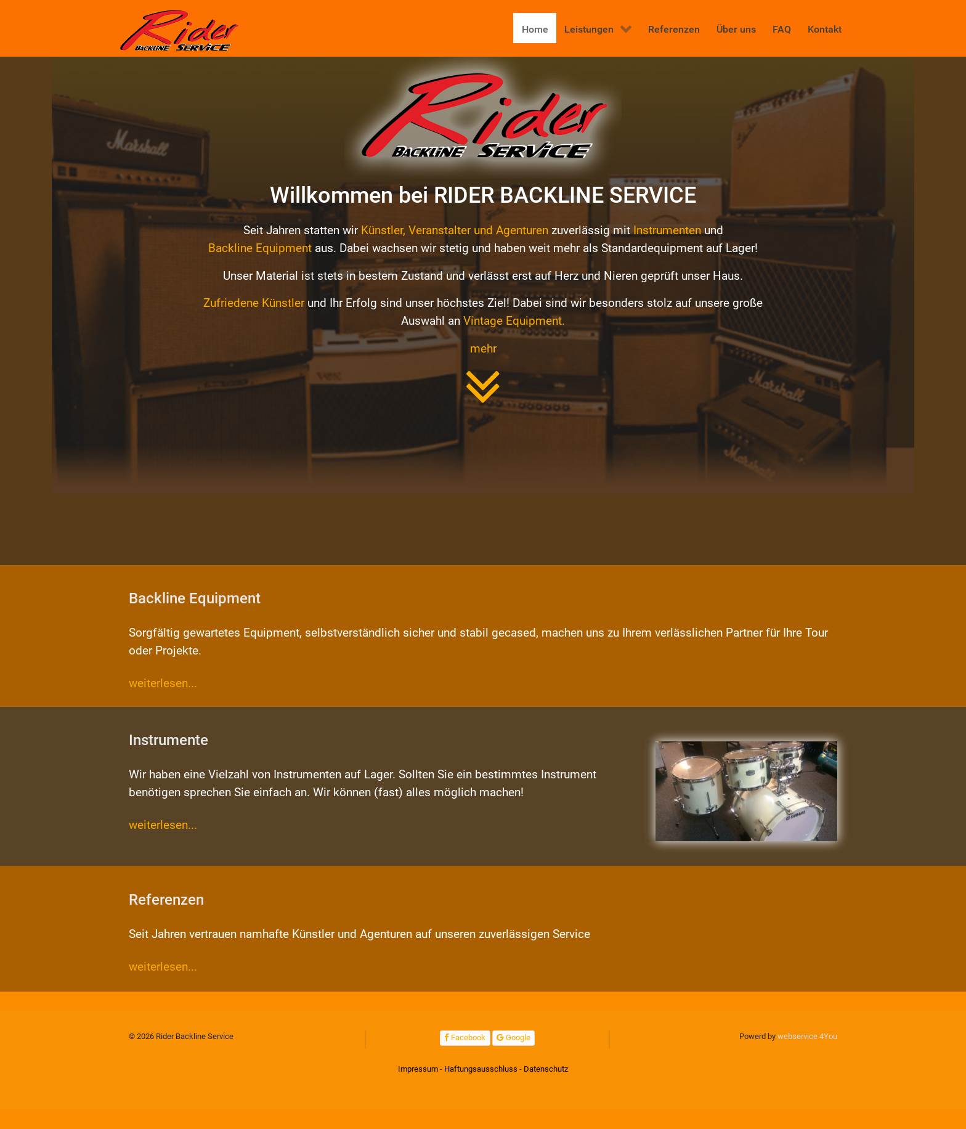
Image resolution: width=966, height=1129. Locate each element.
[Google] (513, 1038)
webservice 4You (807, 1036)
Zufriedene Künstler (253, 303)
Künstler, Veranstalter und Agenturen (454, 230)
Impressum (418, 1069)
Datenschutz (546, 1069)
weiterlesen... (163, 683)
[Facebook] (465, 1038)
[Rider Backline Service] (180, 31)
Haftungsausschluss (481, 1069)
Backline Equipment (260, 248)
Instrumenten (667, 230)
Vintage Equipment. (514, 321)
